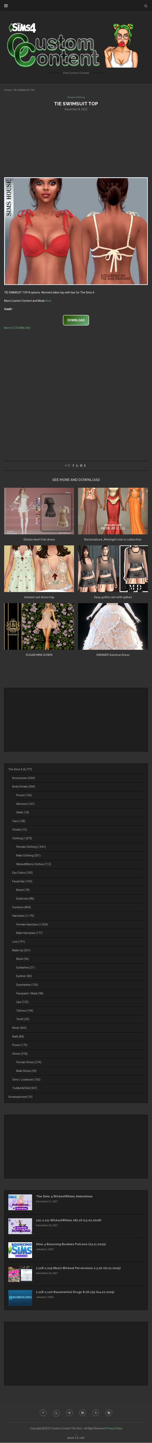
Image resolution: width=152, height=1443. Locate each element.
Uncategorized (20, 1097)
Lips (22, 1002)
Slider (22, 812)
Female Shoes (28, 1062)
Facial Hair (22, 881)
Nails (18, 1036)
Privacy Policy (114, 1428)
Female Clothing (31, 847)
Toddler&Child (24, 1088)
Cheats (19, 830)
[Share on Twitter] (77, 466)
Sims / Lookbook (26, 1079)
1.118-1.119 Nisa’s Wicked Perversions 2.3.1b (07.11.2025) (80, 1268)
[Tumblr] (96, 1413)
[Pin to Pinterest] (81, 466)
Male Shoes (26, 1071)
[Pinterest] (69, 1413)
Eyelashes (25, 967)
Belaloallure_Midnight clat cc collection (113, 539)
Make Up (21, 950)
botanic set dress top (39, 597)
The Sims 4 (20, 769)
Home (7, 90)
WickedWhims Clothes (33, 864)
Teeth (22, 1019)
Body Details (23, 786)
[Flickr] (82, 1413)
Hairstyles (23, 916)
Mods (19, 1028)
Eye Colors (22, 873)
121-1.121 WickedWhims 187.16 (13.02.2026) (69, 1221)
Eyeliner (24, 976)
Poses (19, 1045)
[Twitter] (55, 1413)
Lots (18, 942)
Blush (22, 959)
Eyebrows (25, 899)
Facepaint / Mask (29, 993)
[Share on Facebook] (73, 466)
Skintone (25, 804)
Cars (18, 821)
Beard (22, 890)
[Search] (146, 6)
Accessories (23, 778)
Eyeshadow (27, 985)
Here (48, 301)
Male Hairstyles (29, 933)
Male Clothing (28, 855)
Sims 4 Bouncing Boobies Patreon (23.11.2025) (72, 1245)
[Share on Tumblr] (85, 466)
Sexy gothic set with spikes (113, 597)
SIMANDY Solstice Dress (112, 655)
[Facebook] (42, 1413)
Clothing (22, 838)
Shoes (20, 1053)
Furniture (21, 907)
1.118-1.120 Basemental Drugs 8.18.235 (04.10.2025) (76, 1292)
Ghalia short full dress (39, 539)
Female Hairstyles (32, 924)
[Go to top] (76, 1438)
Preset (24, 795)
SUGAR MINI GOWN (39, 655)
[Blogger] (110, 1413)
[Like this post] (68, 466)
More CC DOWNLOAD (17, 328)
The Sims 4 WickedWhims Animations (66, 1197)
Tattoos (24, 1010)
